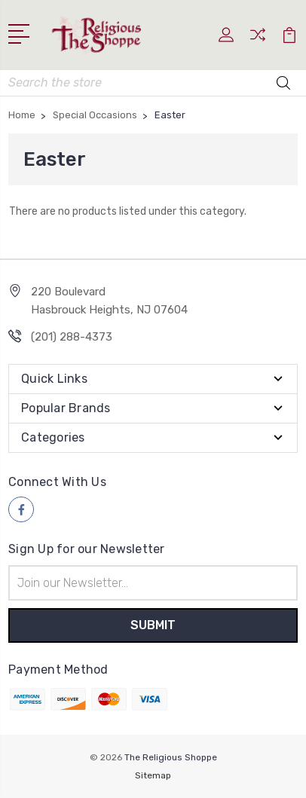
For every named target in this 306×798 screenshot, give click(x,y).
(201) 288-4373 (71, 337)
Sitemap (153, 775)
